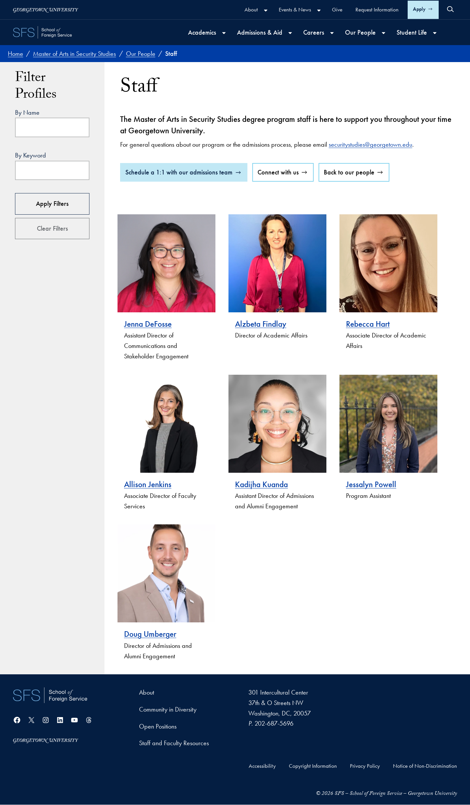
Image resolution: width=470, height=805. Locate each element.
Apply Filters (52, 203)
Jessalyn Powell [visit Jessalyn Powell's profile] (371, 484)
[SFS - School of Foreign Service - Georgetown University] (42, 32)
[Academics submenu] (224, 33)
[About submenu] (266, 10)
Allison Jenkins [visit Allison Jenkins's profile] (147, 484)
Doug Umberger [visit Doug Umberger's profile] (150, 634)
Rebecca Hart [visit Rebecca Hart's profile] (368, 324)
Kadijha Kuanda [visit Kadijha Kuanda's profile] (261, 484)
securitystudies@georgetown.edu (370, 144)
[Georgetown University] (45, 9)
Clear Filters (52, 228)
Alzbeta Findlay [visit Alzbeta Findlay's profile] (260, 324)
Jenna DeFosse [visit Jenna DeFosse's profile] (148, 324)
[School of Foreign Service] (50, 695)
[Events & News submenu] (319, 10)
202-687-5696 (274, 723)
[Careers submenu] (332, 33)
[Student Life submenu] (435, 33)
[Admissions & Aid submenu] (290, 33)
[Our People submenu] (383, 33)
